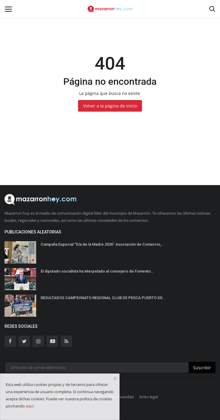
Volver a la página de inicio (110, 106)
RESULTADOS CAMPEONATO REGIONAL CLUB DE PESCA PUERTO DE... (103, 298)
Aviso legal (148, 396)
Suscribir (202, 367)
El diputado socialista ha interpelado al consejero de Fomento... (97, 271)
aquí (29, 406)
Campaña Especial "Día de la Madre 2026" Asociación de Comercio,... (103, 244)
